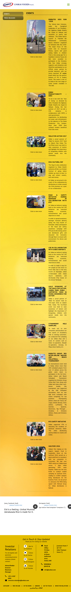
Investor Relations (61, 586)
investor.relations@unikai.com (18, 580)
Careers (37, 586)
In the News (28, 586)
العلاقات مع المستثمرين (36, 588)
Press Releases (9, 18)
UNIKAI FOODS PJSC (15, 505)
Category (6, 586)
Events (6, 14)
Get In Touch (47, 586)
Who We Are (16, 586)
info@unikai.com (50, 570)
